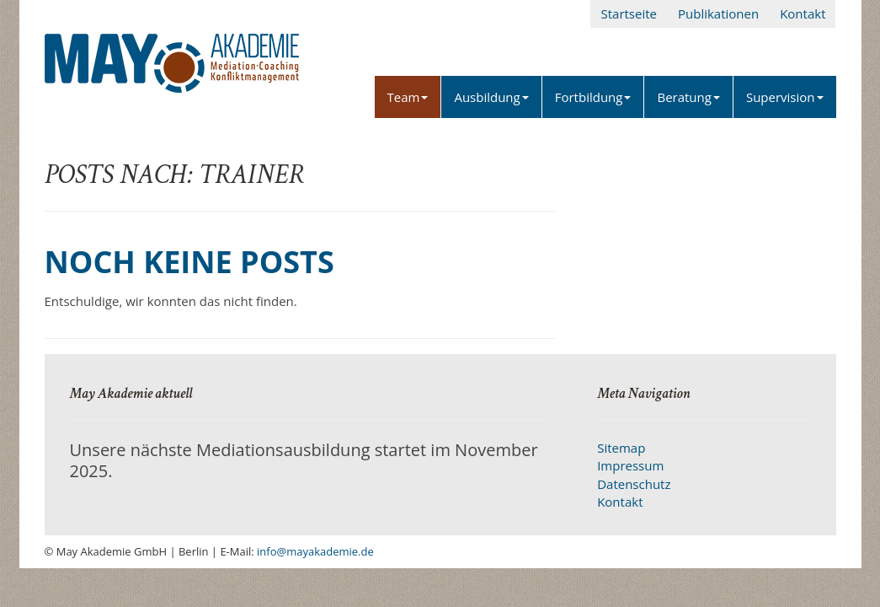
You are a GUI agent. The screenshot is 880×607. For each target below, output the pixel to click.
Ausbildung (491, 97)
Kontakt (802, 13)
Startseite (628, 13)
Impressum (630, 465)
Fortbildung (593, 97)
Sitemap (621, 447)
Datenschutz (633, 483)
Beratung (688, 97)
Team (408, 97)
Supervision (785, 97)
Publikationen (718, 13)
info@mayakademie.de (315, 551)
